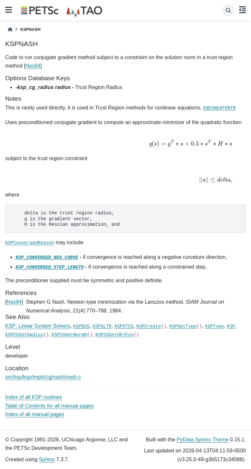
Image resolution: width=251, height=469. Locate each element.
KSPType (214, 326)
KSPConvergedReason (29, 243)
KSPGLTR (102, 326)
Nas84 (32, 66)
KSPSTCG (124, 326)
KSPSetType (183, 326)
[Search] (228, 10)
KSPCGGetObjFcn (114, 334)
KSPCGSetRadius (24, 334)
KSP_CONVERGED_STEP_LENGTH (50, 267)
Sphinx (47, 459)
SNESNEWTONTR (219, 108)
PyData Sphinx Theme (203, 439)
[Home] (10, 29)
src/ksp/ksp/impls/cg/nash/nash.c (43, 377)
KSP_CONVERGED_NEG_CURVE (47, 257)
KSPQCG (81, 326)
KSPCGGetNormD (69, 334)
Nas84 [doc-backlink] (13, 302)
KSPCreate (149, 326)
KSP (231, 326)
